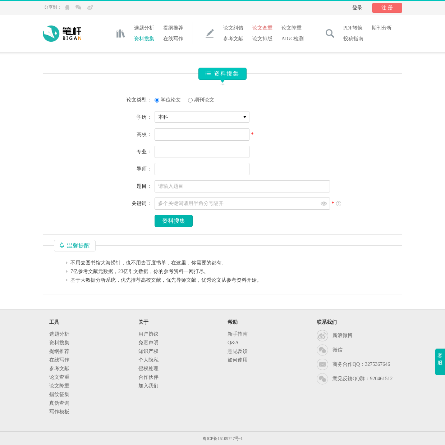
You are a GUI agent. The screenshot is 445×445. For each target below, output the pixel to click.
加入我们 (148, 386)
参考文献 (233, 38)
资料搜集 (144, 38)
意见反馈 (238, 351)
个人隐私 (148, 360)
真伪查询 (59, 403)
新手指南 (238, 334)
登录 (357, 7)
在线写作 (173, 38)
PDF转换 (353, 28)
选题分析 (144, 28)
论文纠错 (233, 28)
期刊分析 (382, 28)
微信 (337, 350)
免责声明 (148, 342)
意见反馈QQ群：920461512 (362, 378)
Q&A (233, 342)
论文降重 (291, 28)
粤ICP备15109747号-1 (222, 438)
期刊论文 (204, 100)
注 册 (387, 7)
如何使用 (238, 360)
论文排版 (262, 38)
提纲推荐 (173, 28)
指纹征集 (59, 394)
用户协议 (148, 334)
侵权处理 (148, 368)
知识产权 (148, 351)
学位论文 (171, 100)
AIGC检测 (292, 38)
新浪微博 (342, 335)
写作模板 (59, 411)
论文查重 (262, 28)
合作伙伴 (148, 377)
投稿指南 (353, 38)
